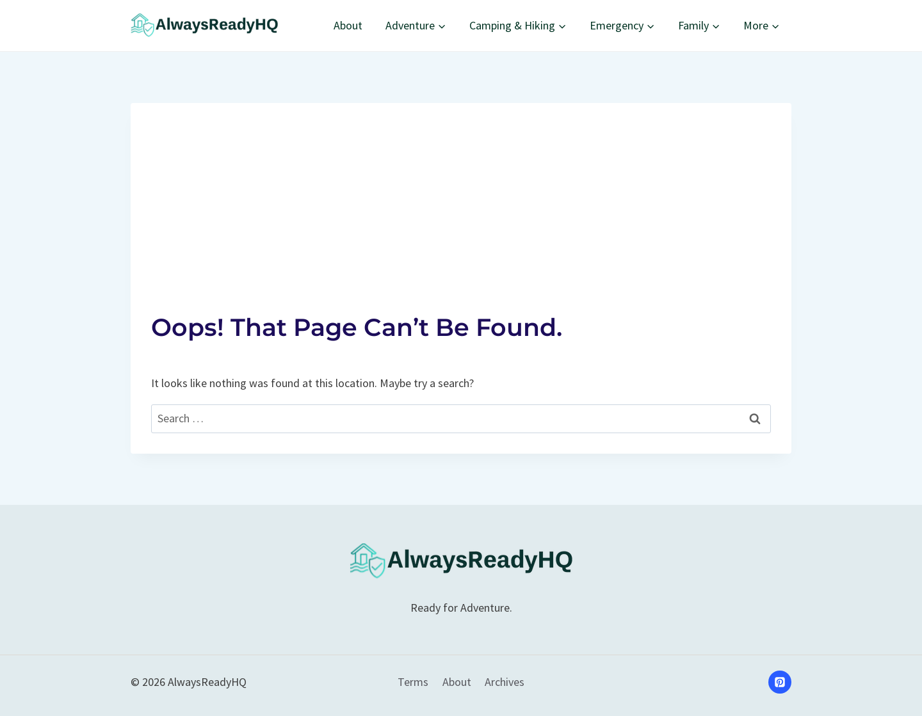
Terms (413, 681)
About (348, 25)
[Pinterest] (779, 682)
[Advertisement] (461, 192)
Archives (504, 681)
